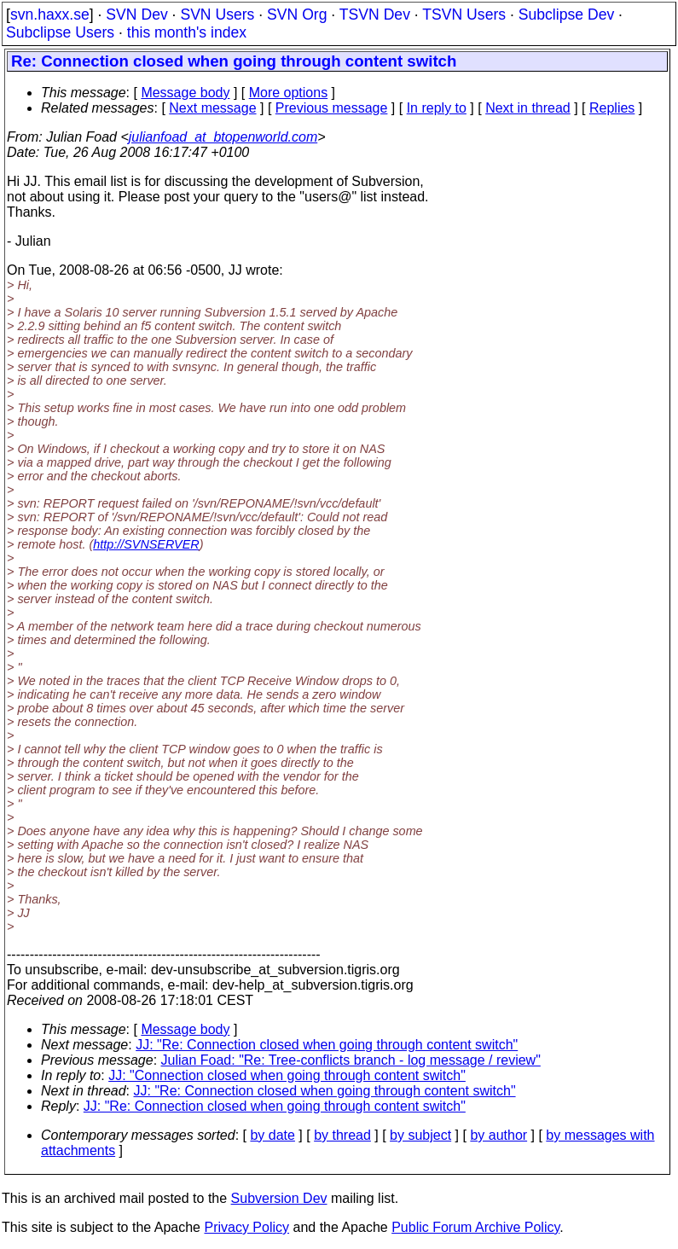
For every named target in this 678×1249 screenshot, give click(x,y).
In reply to (436, 108)
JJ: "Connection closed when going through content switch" (287, 1075)
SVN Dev (136, 14)
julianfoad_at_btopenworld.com (223, 137)
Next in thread (528, 108)
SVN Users (217, 14)
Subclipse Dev (566, 14)
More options (288, 92)
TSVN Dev (374, 14)
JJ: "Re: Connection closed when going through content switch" (327, 1044)
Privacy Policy (246, 1227)
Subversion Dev (279, 1198)
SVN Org (297, 14)
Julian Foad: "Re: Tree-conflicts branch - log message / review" (351, 1060)
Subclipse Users (60, 32)
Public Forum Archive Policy (475, 1227)
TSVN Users (464, 14)
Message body (185, 92)
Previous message (331, 108)
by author (498, 1135)
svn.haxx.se (50, 14)
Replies (612, 108)
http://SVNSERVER (146, 544)
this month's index (186, 32)
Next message (212, 108)
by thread (342, 1135)
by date (272, 1135)
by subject (420, 1135)
